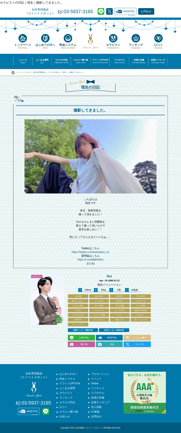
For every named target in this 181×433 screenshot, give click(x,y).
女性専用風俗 (40, 11)
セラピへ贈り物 (68, 411)
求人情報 (96, 406)
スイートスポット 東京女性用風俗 (32, 72)
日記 (112, 344)
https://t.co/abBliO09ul (90, 259)
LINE (101, 11)
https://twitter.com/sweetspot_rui (90, 251)
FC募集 (95, 411)
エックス (139, 344)
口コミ (158, 41)
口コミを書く (140, 337)
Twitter (109, 11)
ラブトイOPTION (69, 383)
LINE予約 (84, 337)
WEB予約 (125, 11)
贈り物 (84, 344)
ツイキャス (97, 388)
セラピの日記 (54, 72)
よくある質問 (67, 388)
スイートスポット (13, 72)
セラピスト (113, 41)
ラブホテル (97, 392)
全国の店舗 (97, 397)
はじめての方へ (45, 41)
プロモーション (100, 373)
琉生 (64, 72)
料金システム (68, 41)
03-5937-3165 (78, 11)
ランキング (135, 41)
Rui (109, 276)
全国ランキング (100, 402)
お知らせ (64, 416)
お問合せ (96, 416)
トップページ (22, 41)
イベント (96, 378)
